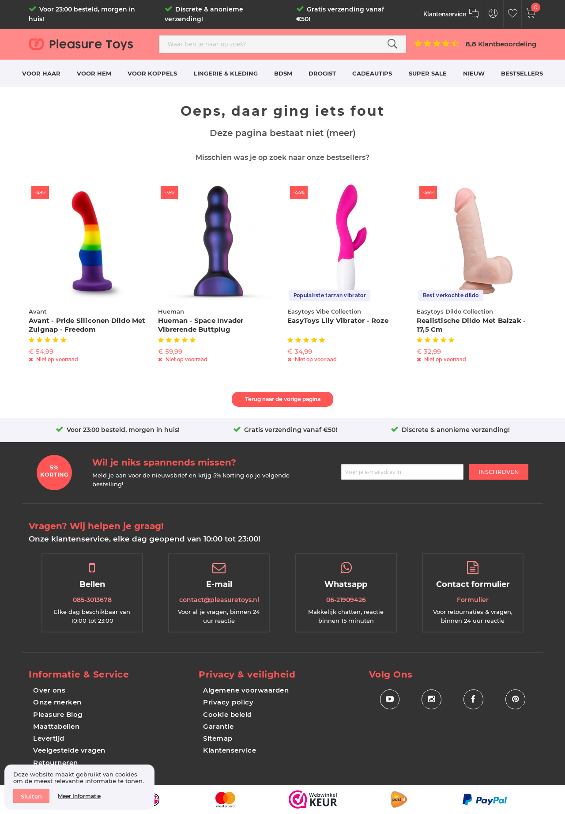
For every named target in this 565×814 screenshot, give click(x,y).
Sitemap (218, 738)
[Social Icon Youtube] (389, 699)
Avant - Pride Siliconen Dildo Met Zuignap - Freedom (87, 324)
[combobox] (282, 44)
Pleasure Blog (58, 714)
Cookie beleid (227, 714)
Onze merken (57, 702)
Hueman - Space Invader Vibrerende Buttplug (200, 324)
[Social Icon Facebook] (473, 699)
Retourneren (55, 762)
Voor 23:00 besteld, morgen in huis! (123, 430)
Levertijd (48, 738)
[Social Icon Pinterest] (515, 699)
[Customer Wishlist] (512, 14)
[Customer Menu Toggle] (493, 14)
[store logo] (90, 43)
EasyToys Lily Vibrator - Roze (337, 320)
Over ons (49, 690)
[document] (79, 787)
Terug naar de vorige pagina (282, 399)
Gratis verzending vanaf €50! (290, 430)
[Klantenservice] (451, 14)
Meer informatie (79, 796)
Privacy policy (228, 702)
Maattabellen (56, 726)
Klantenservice (229, 750)
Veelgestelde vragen (69, 750)
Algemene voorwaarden (246, 690)
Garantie (218, 726)
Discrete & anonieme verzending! (456, 430)
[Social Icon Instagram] (431, 699)
